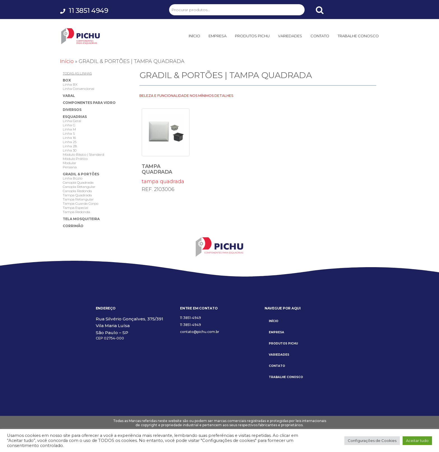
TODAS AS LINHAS (77, 73)
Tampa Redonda (76, 212)
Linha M (69, 129)
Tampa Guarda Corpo (80, 203)
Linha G (69, 125)
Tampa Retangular (78, 199)
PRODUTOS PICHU (252, 36)
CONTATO (319, 36)
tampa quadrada (166, 146)
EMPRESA (217, 36)
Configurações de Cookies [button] (372, 440)
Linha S (69, 133)
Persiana (70, 167)
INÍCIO (194, 36)
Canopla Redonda (77, 191)
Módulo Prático (75, 159)
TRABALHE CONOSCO (358, 36)
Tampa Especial (75, 208)
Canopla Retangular (79, 187)
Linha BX (70, 84)
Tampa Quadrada (77, 195)
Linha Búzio (72, 178)
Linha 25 (69, 142)
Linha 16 (69, 138)
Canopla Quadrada (78, 182)
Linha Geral (72, 121)
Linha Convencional (78, 89)
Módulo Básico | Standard (83, 154)
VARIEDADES (290, 36)
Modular (69, 163)
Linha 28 (70, 146)
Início (67, 61)
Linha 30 (69, 150)
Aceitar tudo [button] (417, 440)
